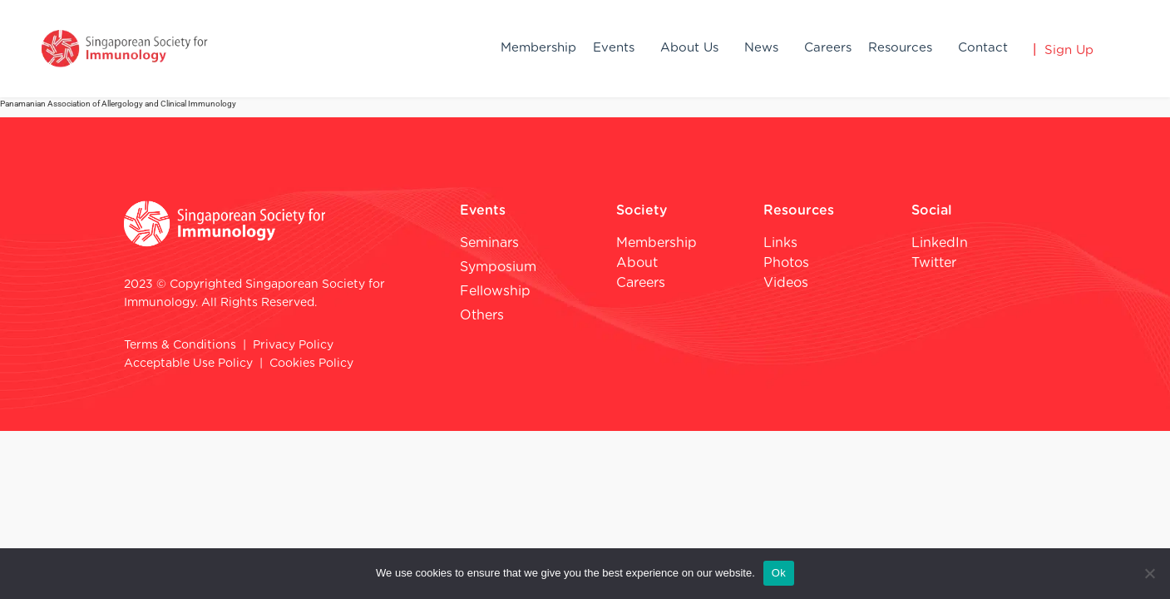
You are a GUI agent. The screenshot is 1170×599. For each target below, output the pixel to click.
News (761, 48)
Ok (779, 573)
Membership (538, 48)
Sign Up (1068, 50)
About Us (689, 48)
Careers (828, 48)
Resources (900, 48)
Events (613, 48)
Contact (983, 48)
